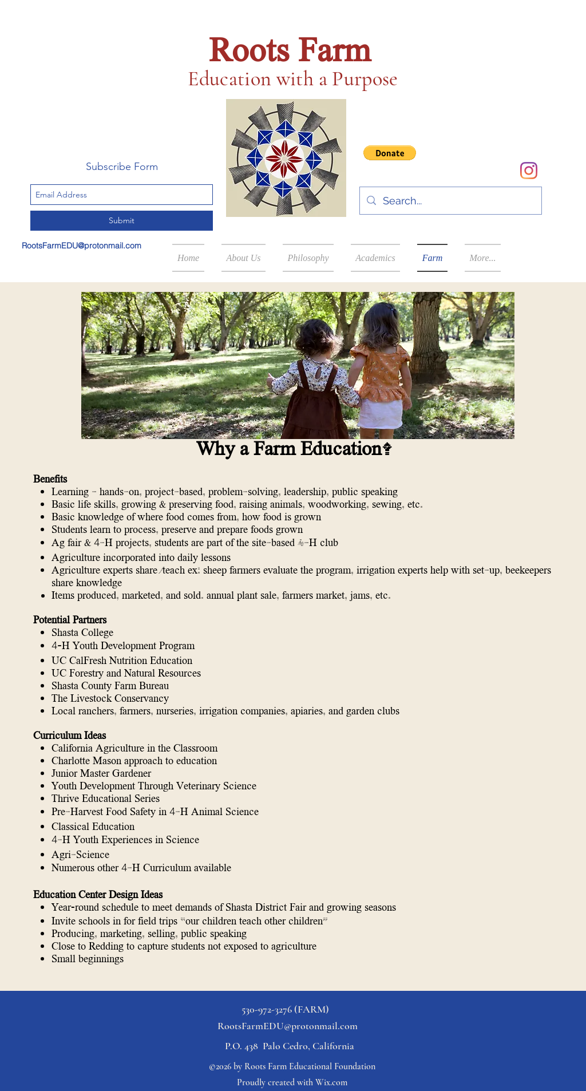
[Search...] (450, 201)
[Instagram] (528, 170)
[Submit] (121, 221)
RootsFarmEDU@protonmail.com (81, 245)
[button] (389, 152)
